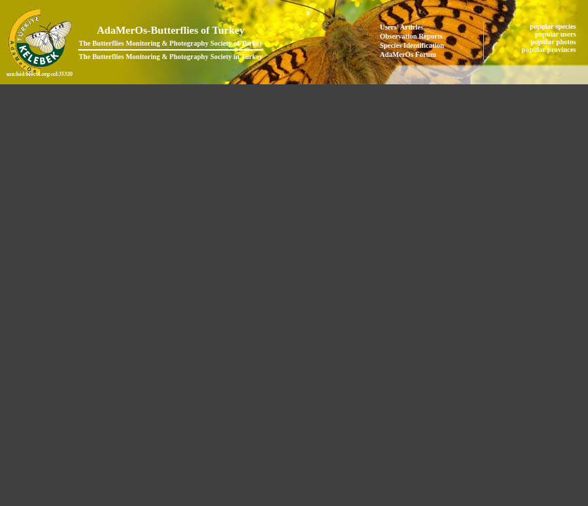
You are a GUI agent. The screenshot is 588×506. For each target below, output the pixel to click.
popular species (553, 26)
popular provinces (550, 49)
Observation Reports (411, 36)
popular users (556, 34)
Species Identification (412, 45)
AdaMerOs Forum (408, 54)
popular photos (553, 42)
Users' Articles (401, 27)
